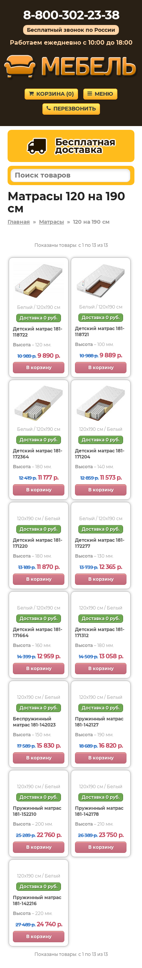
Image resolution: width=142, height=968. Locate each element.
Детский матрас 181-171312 (100, 632)
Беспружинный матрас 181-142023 (34, 722)
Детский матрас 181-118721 (100, 331)
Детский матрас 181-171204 (100, 454)
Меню (100, 93)
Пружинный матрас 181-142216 (37, 900)
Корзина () (51, 93)
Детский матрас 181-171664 (37, 632)
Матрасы (51, 221)
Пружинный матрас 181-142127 (99, 722)
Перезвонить (71, 108)
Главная (19, 221)
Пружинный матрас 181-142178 (99, 811)
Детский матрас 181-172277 (100, 543)
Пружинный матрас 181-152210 (37, 811)
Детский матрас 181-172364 (37, 454)
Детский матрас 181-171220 (37, 543)
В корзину (38, 367)
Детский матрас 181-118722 (37, 332)
